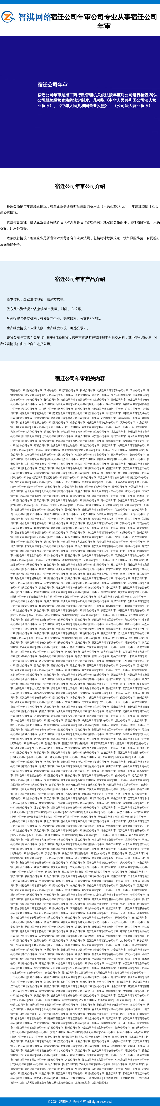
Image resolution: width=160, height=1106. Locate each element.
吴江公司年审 (29, 587)
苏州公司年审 (22, 670)
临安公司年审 (101, 431)
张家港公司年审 (42, 940)
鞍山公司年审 (132, 619)
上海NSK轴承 (82, 1082)
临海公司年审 (24, 473)
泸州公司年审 (77, 532)
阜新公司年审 (101, 454)
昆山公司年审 (17, 514)
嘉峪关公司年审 (47, 656)
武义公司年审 (41, 830)
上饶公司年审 (38, 427)
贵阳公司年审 (115, 693)
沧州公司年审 (70, 459)
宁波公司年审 (110, 665)
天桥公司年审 (94, 573)
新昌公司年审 (55, 578)
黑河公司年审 (75, 418)
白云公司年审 (120, 541)
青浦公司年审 (137, 390)
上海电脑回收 (99, 1082)
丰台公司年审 (68, 541)
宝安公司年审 (104, 541)
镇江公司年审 (75, 633)
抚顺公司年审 (130, 587)
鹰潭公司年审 (89, 537)
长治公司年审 (119, 560)
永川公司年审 (139, 427)
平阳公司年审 (119, 450)
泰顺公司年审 (46, 404)
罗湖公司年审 (141, 633)
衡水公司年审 (27, 422)
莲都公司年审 (17, 674)
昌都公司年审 (82, 619)
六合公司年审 (125, 473)
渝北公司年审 (32, 491)
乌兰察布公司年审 (35, 459)
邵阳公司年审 (101, 564)
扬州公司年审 (35, 972)
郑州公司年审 (35, 743)
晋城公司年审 (38, 1018)
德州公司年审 (85, 399)
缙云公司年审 (80, 605)
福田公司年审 (72, 670)
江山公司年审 (130, 605)
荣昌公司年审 (72, 720)
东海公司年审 (110, 550)
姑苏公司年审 (32, 619)
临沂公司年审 (135, 706)
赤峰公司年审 (75, 592)
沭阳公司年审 (125, 610)
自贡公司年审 (125, 592)
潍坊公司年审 (55, 509)
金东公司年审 (34, 798)
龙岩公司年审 (34, 601)
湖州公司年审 (80, 569)
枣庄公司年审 (122, 596)
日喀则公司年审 (90, 651)
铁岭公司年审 (113, 404)
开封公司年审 (80, 660)
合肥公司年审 (139, 702)
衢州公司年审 (119, 486)
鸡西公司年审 (99, 619)
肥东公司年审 (32, 546)
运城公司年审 (118, 436)
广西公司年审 (132, 408)
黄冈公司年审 (46, 440)
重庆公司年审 (29, 660)
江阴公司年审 (34, 541)
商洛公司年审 (82, 436)
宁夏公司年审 (46, 1073)
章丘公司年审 (99, 491)
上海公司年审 (38, 670)
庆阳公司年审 (65, 436)
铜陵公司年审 (27, 413)
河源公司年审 (70, 390)
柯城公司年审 (68, 674)
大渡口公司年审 (69, 514)
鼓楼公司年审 (127, 683)
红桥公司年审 (89, 555)
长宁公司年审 (113, 569)
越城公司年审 (101, 674)
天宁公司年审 (135, 583)
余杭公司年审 (75, 473)
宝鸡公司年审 (46, 624)
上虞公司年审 (24, 610)
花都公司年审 (65, 491)
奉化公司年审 (91, 610)
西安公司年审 (130, 688)
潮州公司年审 (89, 720)
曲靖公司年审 (63, 660)
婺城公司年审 (85, 674)
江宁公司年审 (32, 454)
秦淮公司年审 (46, 587)
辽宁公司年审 (115, 729)
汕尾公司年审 (140, 395)
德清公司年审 (118, 674)
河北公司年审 (34, 725)
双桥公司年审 (80, 711)
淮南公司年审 (105, 537)
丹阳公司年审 (94, 683)
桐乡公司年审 (43, 495)
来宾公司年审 (88, 596)
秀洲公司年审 (65, 642)
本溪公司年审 (18, 560)
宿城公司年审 (63, 679)
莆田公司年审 (105, 509)
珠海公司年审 (113, 628)
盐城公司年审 (75, 445)
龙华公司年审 (48, 491)
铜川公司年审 (65, 656)
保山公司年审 (51, 564)
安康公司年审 (34, 981)
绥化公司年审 (96, 404)
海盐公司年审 (89, 578)
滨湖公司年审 (127, 647)
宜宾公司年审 (65, 395)
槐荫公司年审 (46, 605)
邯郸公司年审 (108, 592)
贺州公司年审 (22, 509)
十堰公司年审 (63, 628)
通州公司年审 (110, 647)
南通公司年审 (136, 486)
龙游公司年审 (22, 578)
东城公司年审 (72, 702)
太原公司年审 (63, 693)
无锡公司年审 (96, 569)
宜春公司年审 (65, 463)
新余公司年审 (29, 569)
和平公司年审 (41, 752)
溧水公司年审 (118, 431)
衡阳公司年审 (71, 596)
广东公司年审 (43, 1013)
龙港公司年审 (60, 495)
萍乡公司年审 (41, 807)
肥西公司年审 (34, 922)
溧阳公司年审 (110, 523)
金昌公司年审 (29, 624)
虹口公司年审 (91, 445)
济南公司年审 (110, 697)
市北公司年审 (35, 638)
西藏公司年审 (29, 734)
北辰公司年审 (48, 454)
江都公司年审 (86, 615)
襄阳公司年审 (85, 564)
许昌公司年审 (29, 440)
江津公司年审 (34, 1046)
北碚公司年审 (108, 445)
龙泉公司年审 (69, 450)
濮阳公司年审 (104, 459)
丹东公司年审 (91, 528)
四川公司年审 (105, 720)
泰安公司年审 (48, 463)
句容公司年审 (34, 821)
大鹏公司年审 (17, 431)
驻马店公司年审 (93, 715)
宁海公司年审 (122, 578)
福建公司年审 (122, 509)
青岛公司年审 (41, 665)
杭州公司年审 (38, 702)
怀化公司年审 (51, 399)
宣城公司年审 (101, 399)
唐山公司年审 (34, 780)
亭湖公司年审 (35, 757)
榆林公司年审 (122, 477)
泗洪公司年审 (60, 550)
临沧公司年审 (72, 482)
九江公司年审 (138, 596)
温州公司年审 (58, 633)
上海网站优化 (127, 1078)
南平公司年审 (41, 633)
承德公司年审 (38, 482)
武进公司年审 (43, 789)
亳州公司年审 (24, 633)
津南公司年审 (141, 473)
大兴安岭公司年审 (121, 395)
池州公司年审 (104, 390)
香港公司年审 (18, 477)
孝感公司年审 (105, 482)
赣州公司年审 (72, 509)
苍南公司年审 (85, 431)
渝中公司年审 (55, 670)
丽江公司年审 (110, 532)
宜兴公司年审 (127, 495)
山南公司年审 (105, 555)
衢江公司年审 (136, 638)
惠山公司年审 (119, 615)
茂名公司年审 (96, 440)
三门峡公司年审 (47, 408)
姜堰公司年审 (38, 917)
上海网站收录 (94, 1078)
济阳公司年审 (113, 468)
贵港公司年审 (34, 977)
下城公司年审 (115, 642)
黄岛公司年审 (29, 605)
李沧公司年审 (137, 541)
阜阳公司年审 (17, 601)
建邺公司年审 (48, 619)
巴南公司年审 (46, 468)
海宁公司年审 (99, 518)
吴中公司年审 (110, 683)
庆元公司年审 (132, 491)
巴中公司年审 (55, 720)
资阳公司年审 (29, 408)
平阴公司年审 (130, 413)
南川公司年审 (35, 1064)
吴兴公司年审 (72, 578)
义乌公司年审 (27, 495)
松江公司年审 (85, 706)
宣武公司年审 (108, 633)
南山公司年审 (43, 573)
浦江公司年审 (38, 578)
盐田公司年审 (135, 601)
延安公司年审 (43, 908)
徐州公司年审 (118, 399)
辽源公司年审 (115, 619)
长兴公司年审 (48, 642)
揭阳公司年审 (17, 725)
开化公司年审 (65, 518)
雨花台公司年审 (42, 913)
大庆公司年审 (58, 528)
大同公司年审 (135, 656)
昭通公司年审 (18, 596)
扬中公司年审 (22, 651)
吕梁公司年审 (40, 505)
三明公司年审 (94, 665)
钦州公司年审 (110, 422)
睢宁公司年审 (18, 615)
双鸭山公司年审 (124, 555)
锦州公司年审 (91, 500)
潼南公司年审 (137, 725)
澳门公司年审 (65, 454)
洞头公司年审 (105, 578)
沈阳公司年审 (75, 688)
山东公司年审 (24, 445)
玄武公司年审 (55, 651)
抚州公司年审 (130, 440)
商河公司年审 (29, 404)
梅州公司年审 (115, 408)
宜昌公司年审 (55, 596)
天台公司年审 (65, 546)
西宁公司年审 (38, 748)
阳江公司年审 (43, 1055)
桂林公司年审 (118, 564)
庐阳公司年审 (110, 573)
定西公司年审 (108, 418)
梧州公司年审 (38, 537)
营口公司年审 (71, 477)
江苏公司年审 (41, 867)
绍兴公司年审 (139, 537)
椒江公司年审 (96, 605)
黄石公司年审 (96, 660)
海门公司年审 (102, 615)
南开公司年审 (65, 619)
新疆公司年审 (99, 729)
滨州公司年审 (38, 1027)
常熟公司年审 (55, 555)
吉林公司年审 (132, 729)
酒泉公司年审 (137, 454)
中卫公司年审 (86, 560)
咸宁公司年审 (77, 422)
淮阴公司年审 (60, 647)
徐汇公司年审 (85, 601)
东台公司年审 (34, 986)
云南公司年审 (110, 715)
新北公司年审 (136, 615)
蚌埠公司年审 (46, 569)
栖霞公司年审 (72, 555)
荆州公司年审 (120, 459)
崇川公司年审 (43, 683)
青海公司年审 (48, 729)
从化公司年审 (34, 431)
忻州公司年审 (43, 532)
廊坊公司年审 (135, 436)
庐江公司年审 (130, 468)
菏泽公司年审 (96, 711)
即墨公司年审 (82, 491)
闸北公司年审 (29, 468)
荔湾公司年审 (35, 835)
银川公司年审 (24, 693)
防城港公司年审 (52, 390)
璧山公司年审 (51, 725)
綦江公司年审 (32, 729)
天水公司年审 (52, 560)
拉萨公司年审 (22, 688)
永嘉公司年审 (58, 473)
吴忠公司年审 (63, 624)
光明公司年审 (125, 445)
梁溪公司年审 (60, 683)
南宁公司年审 (77, 697)
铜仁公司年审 (94, 532)
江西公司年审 (101, 463)
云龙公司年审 (51, 583)
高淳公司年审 (41, 418)
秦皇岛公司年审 (114, 624)
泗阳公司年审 (17, 583)
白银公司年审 (24, 592)
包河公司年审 (139, 670)
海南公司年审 (68, 399)
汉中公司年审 (141, 500)
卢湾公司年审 (34, 949)
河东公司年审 (63, 587)
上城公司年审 (46, 679)
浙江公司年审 (17, 541)
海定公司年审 (101, 601)
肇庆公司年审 (18, 486)
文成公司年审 (41, 1023)
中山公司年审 (22, 720)
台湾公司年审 (37, 1004)
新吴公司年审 (94, 523)
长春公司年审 (58, 688)
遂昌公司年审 (127, 573)
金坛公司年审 (77, 683)
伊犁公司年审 (88, 477)
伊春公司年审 (58, 500)
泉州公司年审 (22, 702)
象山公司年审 (27, 550)
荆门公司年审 (127, 505)
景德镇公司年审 (59, 665)
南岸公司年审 (118, 601)
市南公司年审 (105, 670)
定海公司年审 (51, 674)
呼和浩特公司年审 (44, 693)
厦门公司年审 (118, 463)
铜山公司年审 (27, 523)
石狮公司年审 (41, 445)
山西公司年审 (85, 725)
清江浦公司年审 (131, 679)
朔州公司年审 (96, 624)
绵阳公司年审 (132, 624)
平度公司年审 (18, 450)
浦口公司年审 (24, 500)
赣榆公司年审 (43, 647)
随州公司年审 (65, 408)
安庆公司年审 (41, 995)
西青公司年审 (41, 500)
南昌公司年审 (127, 697)
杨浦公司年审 (122, 427)
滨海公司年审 (110, 495)
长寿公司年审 (35, 1036)
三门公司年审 (48, 518)
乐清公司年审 (115, 518)
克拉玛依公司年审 (27, 656)
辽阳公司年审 (48, 436)
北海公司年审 (17, 399)
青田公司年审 (86, 638)
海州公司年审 (113, 679)
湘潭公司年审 (80, 628)
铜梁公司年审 (101, 725)
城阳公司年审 (120, 514)
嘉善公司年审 (58, 610)
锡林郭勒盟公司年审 (129, 418)
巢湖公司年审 (52, 450)
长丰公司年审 (115, 491)
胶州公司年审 (96, 468)
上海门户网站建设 (30, 1082)
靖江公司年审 (80, 679)
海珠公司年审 (18, 638)
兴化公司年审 (141, 610)
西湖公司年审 (43, 550)
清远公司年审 (113, 711)
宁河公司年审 (34, 399)
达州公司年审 (63, 711)
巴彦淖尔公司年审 (46, 958)
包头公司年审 (118, 656)
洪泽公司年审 (52, 615)
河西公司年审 (72, 651)
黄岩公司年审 (34, 674)
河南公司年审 (130, 711)
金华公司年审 (139, 509)
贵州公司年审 (38, 720)
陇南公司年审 (130, 404)
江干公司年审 (139, 578)
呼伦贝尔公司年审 (21, 505)
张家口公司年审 (59, 505)
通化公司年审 (113, 587)
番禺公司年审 (80, 468)
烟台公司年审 (72, 537)
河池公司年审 (99, 408)
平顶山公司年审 (37, 596)
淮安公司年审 (105, 427)
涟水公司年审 (85, 583)
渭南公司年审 (69, 560)
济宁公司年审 (35, 486)
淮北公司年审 (77, 665)
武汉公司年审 (27, 697)
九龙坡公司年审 (86, 541)
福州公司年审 (102, 486)
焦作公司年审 (89, 482)
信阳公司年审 (46, 711)
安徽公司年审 (86, 486)
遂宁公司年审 (87, 459)
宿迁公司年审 (101, 706)
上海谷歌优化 (110, 1078)
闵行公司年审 (91, 633)
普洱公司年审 (93, 505)
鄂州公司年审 (43, 903)
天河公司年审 (60, 573)
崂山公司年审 (77, 573)
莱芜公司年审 (35, 450)
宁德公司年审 (122, 537)
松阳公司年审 (48, 546)
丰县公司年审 (96, 679)
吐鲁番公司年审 (37, 816)
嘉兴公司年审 (51, 601)
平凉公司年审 (105, 477)
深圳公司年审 (24, 665)
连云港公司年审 (62, 413)
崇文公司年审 (130, 569)
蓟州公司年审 (135, 431)
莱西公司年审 (51, 431)
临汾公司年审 (53, 459)
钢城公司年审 (68, 431)
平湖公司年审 (132, 546)
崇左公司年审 (38, 775)
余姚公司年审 (29, 679)
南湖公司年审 (135, 674)
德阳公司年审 (76, 505)
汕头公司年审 (105, 596)
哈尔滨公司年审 (40, 688)
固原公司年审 (58, 592)
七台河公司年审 (83, 454)
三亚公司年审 (130, 660)
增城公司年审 (113, 413)
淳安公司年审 (32, 395)
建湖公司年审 (101, 583)
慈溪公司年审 (99, 642)
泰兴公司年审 (38, 793)
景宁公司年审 (41, 968)
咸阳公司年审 (41, 592)
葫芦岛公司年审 (100, 395)
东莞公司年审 (75, 715)
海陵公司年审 (34, 583)
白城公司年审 (75, 500)
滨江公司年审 (132, 518)
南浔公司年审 (115, 546)
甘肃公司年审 (82, 729)
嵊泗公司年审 (113, 605)
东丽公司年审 (24, 528)
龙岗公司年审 (87, 514)
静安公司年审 (34, 514)
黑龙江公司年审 (42, 1078)
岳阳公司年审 (22, 537)
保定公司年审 (60, 532)
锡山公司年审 (118, 583)
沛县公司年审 (27, 647)
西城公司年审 (41, 770)
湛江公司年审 (38, 509)
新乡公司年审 (110, 505)
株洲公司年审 (113, 660)
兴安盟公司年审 (100, 436)
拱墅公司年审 (108, 610)
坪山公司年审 (63, 468)
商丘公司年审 (17, 390)
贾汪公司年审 (94, 495)
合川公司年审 (68, 706)
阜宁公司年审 (77, 523)
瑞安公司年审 (38, 890)
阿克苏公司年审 (109, 528)
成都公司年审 (99, 693)
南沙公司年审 (141, 445)
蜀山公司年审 (69, 638)
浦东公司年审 (127, 665)
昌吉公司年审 (35, 560)
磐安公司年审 (99, 546)
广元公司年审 (55, 482)
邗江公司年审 (27, 683)
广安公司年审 (127, 715)
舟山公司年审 (135, 463)
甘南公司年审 (34, 706)
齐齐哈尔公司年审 (111, 651)
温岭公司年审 (86, 450)
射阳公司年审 (43, 885)
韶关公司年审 (55, 537)
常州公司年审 (68, 601)
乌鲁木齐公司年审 (94, 688)
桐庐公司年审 (63, 404)
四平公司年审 (130, 651)
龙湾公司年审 (82, 642)
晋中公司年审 (22, 482)
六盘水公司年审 (37, 812)
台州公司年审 (58, 445)
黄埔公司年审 (104, 514)
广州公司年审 (94, 697)
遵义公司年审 (46, 660)
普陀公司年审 (51, 541)
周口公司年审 (38, 1059)
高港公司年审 (77, 550)
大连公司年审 (39, 784)
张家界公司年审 (124, 482)
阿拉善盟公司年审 (38, 1032)
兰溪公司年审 (82, 518)
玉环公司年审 (38, 945)
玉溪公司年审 (29, 628)
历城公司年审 (34, 894)
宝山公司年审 (80, 413)
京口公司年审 (38, 555)
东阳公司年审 (41, 473)
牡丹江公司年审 (31, 436)
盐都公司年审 (77, 647)
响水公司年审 (91, 473)
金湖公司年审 (60, 523)
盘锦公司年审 (91, 418)
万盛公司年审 (41, 715)
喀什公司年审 (108, 500)
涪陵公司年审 (96, 413)
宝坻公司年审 (80, 404)
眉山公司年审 (122, 720)
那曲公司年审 (41, 528)
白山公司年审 (141, 555)
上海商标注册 (48, 1082)
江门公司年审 (32, 463)
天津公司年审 (122, 702)
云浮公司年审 (68, 725)
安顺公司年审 (141, 592)
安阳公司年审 (68, 564)
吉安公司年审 (52, 486)
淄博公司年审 (130, 628)
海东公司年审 (82, 656)
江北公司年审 (125, 633)
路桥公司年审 (102, 638)
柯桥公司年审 (32, 642)
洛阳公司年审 (46, 628)
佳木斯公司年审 (37, 477)
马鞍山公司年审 (83, 463)
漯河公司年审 (60, 422)
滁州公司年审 (89, 509)
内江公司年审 (35, 1000)
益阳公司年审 (137, 459)
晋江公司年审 (72, 427)
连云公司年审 (35, 615)
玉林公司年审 (141, 482)
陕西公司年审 (65, 729)
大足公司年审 (139, 720)
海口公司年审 (60, 697)
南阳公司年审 (48, 395)
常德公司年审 (43, 931)
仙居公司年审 (43, 862)
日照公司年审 (22, 427)
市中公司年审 (122, 670)
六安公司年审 (69, 486)
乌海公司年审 (80, 624)
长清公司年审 (137, 514)
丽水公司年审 (89, 427)
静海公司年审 (58, 418)
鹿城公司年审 (34, 761)
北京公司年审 (105, 702)
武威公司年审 (127, 528)
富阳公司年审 (136, 450)
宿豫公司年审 (132, 642)
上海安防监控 (65, 1082)
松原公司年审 (75, 528)
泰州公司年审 (120, 390)
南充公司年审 (17, 706)
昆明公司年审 (132, 693)
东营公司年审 (35, 871)
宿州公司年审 (41, 738)
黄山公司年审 (118, 706)
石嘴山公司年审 (100, 656)
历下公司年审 (52, 638)
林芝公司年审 (80, 587)
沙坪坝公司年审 (26, 573)
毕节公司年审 (34, 564)
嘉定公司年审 (135, 399)
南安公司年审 (43, 413)
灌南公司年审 (43, 523)
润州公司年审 (127, 523)
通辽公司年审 (102, 560)
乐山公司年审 (43, 422)
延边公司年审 (55, 477)
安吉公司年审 (41, 610)
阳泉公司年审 (91, 592)
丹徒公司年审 (35, 853)
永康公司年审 (102, 450)
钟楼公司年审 (22, 555)
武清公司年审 (51, 706)
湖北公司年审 (29, 711)
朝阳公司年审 (51, 514)
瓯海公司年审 (75, 610)
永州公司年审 (82, 408)
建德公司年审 (24, 418)
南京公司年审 (89, 702)
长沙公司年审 (43, 697)
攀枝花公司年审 (33, 876)
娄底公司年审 (63, 440)
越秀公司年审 (89, 670)
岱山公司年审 (119, 638)
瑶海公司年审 (63, 605)
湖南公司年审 (34, 390)
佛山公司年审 (135, 564)
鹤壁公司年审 (127, 532)
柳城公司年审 (87, 390)
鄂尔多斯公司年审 (25, 532)
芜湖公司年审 (55, 427)
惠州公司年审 (127, 422)
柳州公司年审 (96, 628)
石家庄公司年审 (81, 693)
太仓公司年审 (108, 473)
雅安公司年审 (24, 715)
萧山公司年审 (77, 495)
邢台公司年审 (136, 560)
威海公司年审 (113, 440)
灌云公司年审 (68, 583)
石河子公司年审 (119, 454)
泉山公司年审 (94, 550)
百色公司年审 (80, 440)
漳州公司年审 (63, 569)
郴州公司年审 (94, 422)
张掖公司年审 (125, 500)
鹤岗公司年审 (96, 587)
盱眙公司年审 (127, 550)
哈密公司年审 (41, 848)
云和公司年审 (32, 518)
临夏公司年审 (82, 395)
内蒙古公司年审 (119, 725)
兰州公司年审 (113, 688)
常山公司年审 (82, 546)
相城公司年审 (38, 651)
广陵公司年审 (94, 647)
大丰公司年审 (69, 615)
